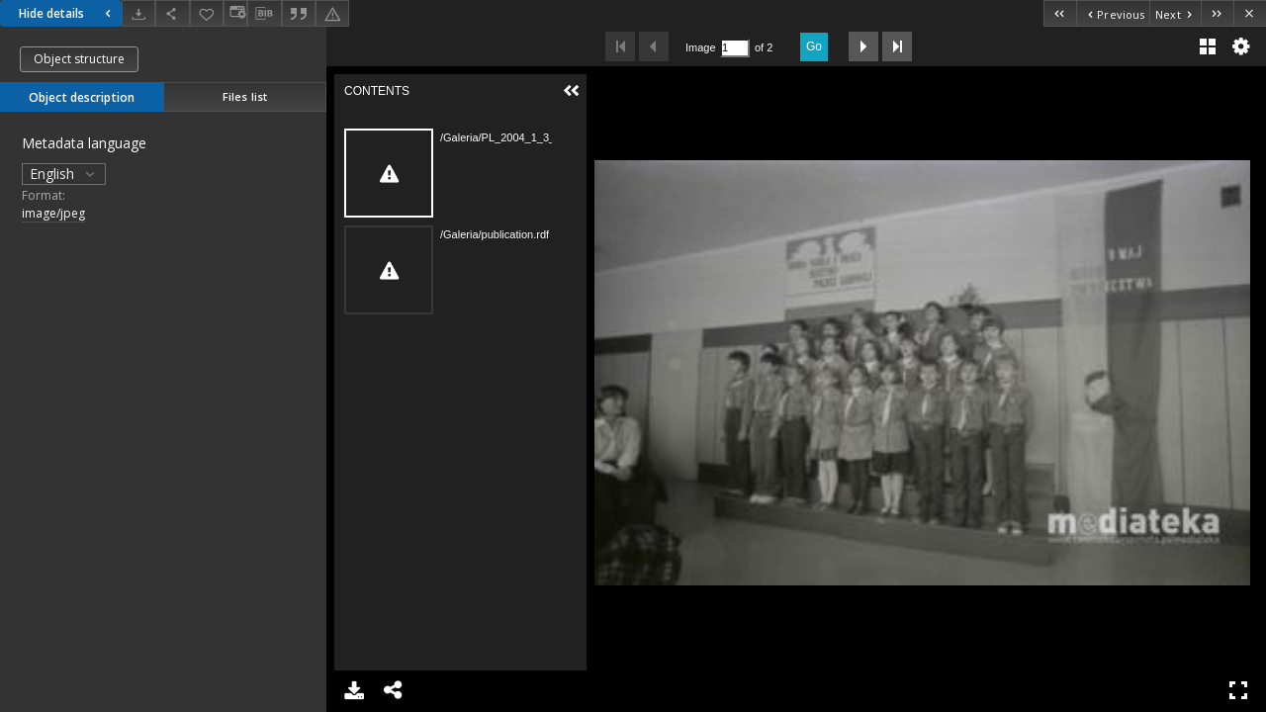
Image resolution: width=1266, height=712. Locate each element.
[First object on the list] (1059, 13)
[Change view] (235, 13)
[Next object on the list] (1175, 13)
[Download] (138, 13)
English (64, 173)
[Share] (172, 13)
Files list (245, 96)
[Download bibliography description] (264, 14)
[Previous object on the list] (1112, 13)
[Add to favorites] (207, 13)
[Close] (1249, 13)
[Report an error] (332, 13)
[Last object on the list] (1217, 13)
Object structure (79, 58)
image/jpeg (53, 213)
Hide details (67, 13)
